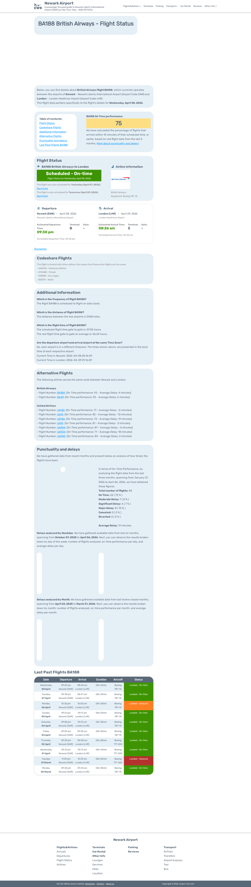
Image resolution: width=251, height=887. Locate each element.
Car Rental (185, 6)
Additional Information (52, 131)
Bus (166, 869)
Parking (159, 6)
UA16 (60, 423)
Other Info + (211, 6)
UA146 (61, 418)
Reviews (197, 6)
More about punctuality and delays (118, 143)
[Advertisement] (125, 59)
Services (97, 864)
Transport (170, 847)
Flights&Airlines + (132, 6)
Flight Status (47, 123)
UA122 (61, 410)
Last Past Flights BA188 (53, 144)
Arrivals (61, 851)
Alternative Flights (50, 136)
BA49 (60, 397)
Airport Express (173, 860)
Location (97, 873)
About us (110, 884)
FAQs (95, 869)
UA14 (60, 414)
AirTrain (168, 851)
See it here (42, 188)
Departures (63, 855)
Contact (100, 884)
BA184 (61, 392)
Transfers (169, 855)
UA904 (61, 427)
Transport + (172, 6)
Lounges (97, 860)
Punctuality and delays (53, 140)
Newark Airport (59, 3)
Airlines (61, 864)
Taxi (166, 864)
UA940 (61, 436)
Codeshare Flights (50, 127)
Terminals (148, 6)
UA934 (61, 431)
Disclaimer (90, 884)
